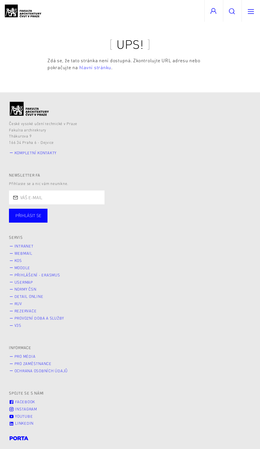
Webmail (23, 253)
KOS (18, 260)
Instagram (23, 409)
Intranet (24, 246)
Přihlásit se (28, 215)
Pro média (25, 356)
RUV (18, 303)
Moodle (22, 267)
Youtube (21, 416)
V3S (17, 325)
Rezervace (25, 311)
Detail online (28, 296)
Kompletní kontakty (35, 153)
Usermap (23, 282)
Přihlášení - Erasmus (37, 275)
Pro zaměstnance (33, 363)
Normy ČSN (25, 289)
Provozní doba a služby (39, 318)
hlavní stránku (95, 67)
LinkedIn (21, 423)
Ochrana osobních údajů (41, 371)
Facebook (22, 401)
